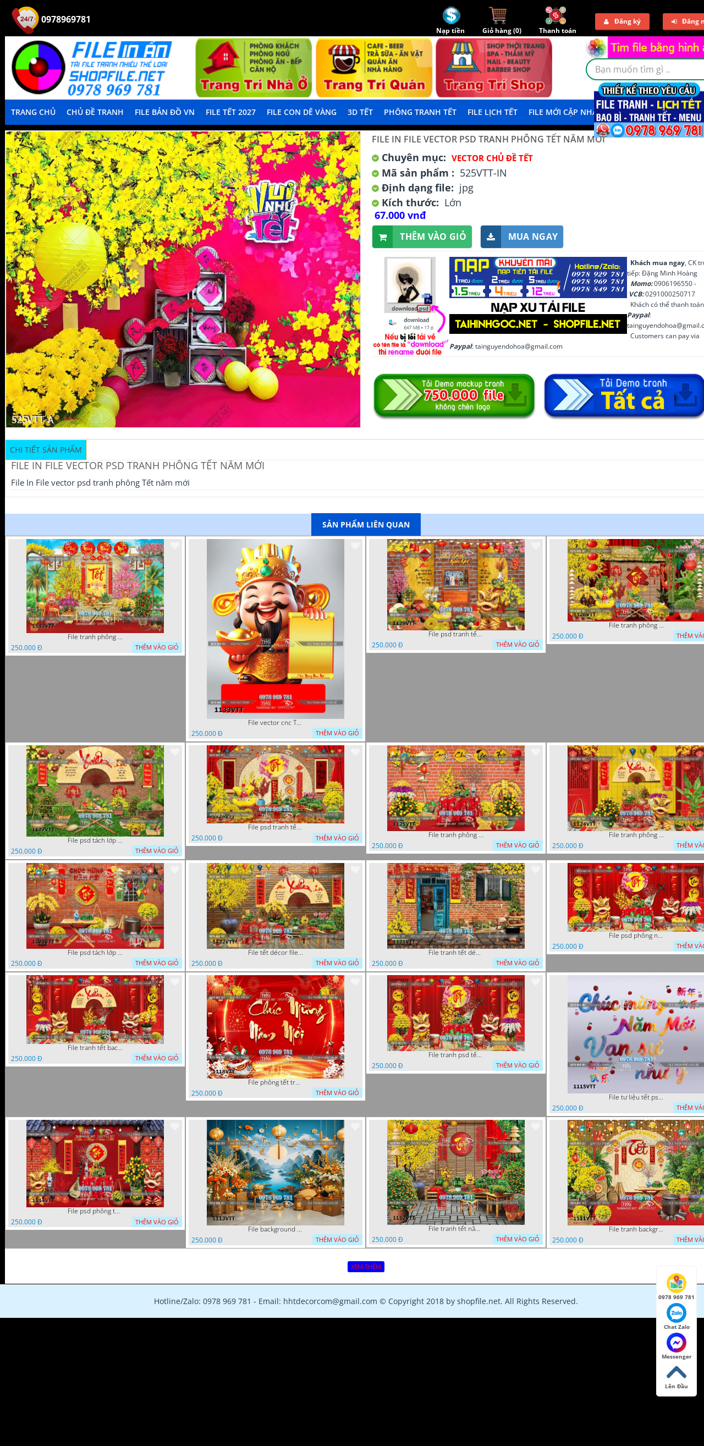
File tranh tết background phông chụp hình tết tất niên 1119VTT (95, 1048)
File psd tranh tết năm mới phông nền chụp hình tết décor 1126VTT (275, 827)
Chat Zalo (677, 1316)
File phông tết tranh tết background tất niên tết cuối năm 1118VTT (275, 1082)
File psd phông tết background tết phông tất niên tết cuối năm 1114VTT (95, 1211)
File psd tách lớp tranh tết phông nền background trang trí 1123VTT (95, 952)
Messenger (677, 1346)
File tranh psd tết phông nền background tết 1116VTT (455, 1055)
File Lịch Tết (493, 112)
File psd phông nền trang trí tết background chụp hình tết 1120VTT (636, 935)
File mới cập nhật (565, 112)
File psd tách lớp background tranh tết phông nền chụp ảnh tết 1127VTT (95, 840)
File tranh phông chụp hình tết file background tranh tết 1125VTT (455, 835)
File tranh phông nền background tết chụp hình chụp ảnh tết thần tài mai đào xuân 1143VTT (95, 637)
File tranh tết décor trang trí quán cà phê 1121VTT (455, 952)
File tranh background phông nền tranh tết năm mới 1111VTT (636, 1229)
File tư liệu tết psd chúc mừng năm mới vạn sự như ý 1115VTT (636, 1097)
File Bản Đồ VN (165, 112)
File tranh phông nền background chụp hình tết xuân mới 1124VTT (636, 835)
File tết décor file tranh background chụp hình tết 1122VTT (275, 952)
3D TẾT (360, 112)
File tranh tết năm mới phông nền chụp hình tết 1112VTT (455, 1229)
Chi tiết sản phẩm (46, 449)
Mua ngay (519, 237)
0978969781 (51, 19)
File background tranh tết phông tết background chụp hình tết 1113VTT (275, 1229)
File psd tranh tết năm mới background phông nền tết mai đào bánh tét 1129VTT (455, 634)
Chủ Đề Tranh (95, 112)
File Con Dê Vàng (302, 112)
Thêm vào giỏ (419, 237)
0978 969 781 (676, 1287)
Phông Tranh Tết (420, 112)
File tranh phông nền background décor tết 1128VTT (636, 625)
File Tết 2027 (231, 112)
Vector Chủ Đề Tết (492, 157)
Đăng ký (622, 21)
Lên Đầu (676, 1376)
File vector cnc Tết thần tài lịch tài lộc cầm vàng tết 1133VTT (275, 723)
